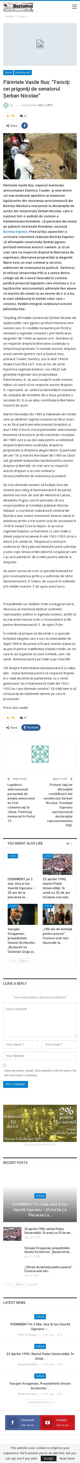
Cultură (12, 856)
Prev (13, 960)
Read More (67, 1458)
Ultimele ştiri (23, 72)
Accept (48, 1458)
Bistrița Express (15, 231)
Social (8, 72)
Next (24, 960)
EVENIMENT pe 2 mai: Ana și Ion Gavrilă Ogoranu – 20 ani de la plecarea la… (40, 1209)
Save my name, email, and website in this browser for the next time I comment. (40, 1073)
